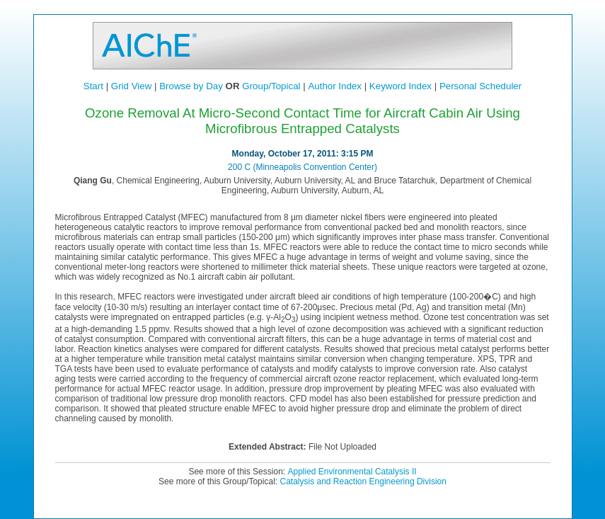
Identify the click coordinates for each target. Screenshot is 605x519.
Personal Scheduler (480, 86)
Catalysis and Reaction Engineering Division (363, 481)
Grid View (131, 86)
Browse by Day (191, 86)
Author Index (335, 86)
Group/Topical (271, 86)
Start (93, 86)
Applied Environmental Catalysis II (351, 472)
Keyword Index (400, 86)
